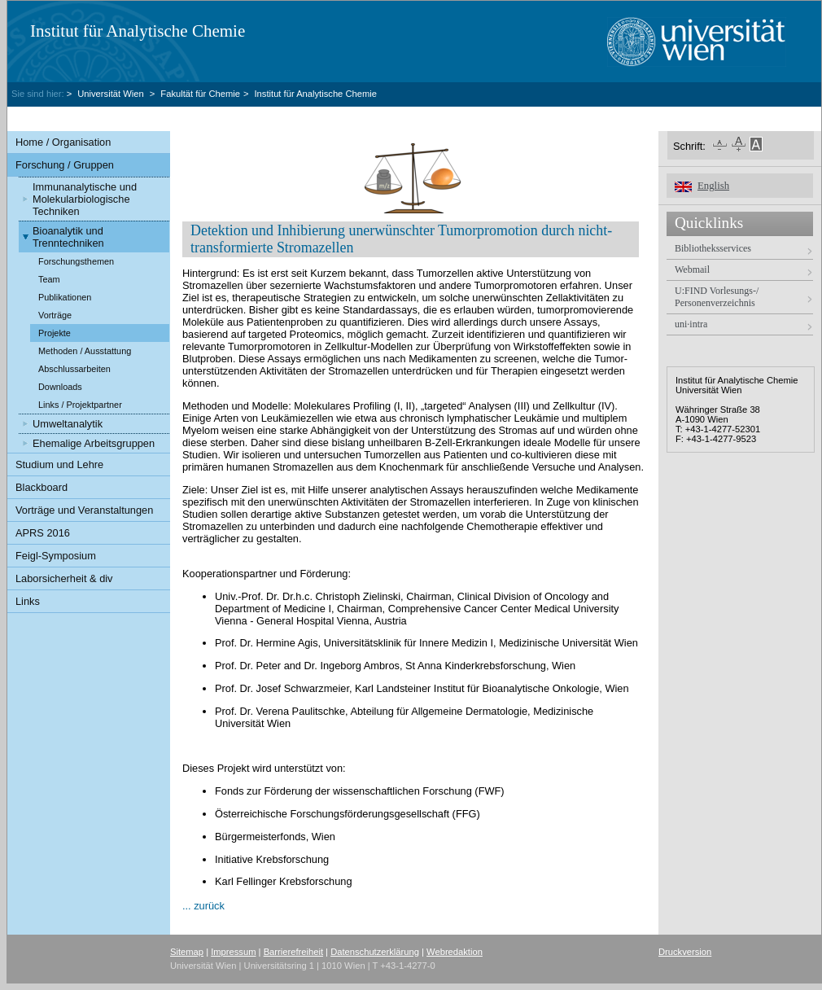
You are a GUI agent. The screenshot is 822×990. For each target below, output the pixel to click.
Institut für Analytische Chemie (137, 31)
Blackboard (41, 487)
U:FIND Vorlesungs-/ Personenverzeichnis (717, 297)
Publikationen (64, 297)
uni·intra (691, 324)
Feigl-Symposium (55, 556)
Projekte (54, 333)
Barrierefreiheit (293, 952)
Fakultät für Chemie (200, 94)
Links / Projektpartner (80, 405)
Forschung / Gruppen (64, 165)
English (713, 185)
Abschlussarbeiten (74, 369)
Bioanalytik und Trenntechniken (68, 237)
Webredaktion (454, 952)
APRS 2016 (42, 533)
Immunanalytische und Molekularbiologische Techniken (85, 199)
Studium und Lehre (59, 464)
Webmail (692, 269)
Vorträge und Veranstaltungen (84, 510)
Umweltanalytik (68, 424)
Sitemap (186, 952)
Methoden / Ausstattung (84, 351)
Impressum (233, 952)
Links (27, 601)
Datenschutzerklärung (374, 952)
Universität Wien (111, 94)
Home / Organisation (63, 142)
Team (49, 279)
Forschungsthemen (76, 261)
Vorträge (55, 315)
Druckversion (684, 952)
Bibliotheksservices (713, 248)
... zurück (203, 906)
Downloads (60, 387)
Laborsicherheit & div (64, 578)
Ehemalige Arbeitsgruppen (94, 443)
